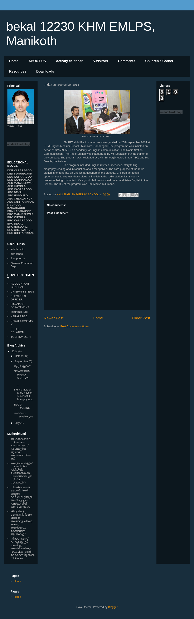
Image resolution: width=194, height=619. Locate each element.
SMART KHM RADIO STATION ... (24, 378)
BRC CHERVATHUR (20, 229)
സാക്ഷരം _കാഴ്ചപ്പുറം (23, 415)
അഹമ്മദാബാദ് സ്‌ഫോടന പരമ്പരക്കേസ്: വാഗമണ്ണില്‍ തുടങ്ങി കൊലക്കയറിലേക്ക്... (21, 448)
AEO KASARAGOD (19, 189)
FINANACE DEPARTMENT (20, 306)
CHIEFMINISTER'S (22, 291)
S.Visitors (100, 61)
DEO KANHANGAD (19, 179)
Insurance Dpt (19, 311)
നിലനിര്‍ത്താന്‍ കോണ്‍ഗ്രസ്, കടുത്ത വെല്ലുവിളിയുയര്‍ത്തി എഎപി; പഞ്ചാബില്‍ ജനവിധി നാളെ (21, 497)
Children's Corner (159, 61)
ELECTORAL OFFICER (19, 298)
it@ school (17, 253)
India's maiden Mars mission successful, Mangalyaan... (24, 394)
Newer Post (53, 318)
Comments (126, 61)
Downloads (45, 71)
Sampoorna (18, 258)
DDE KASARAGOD (19, 170)
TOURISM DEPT (21, 336)
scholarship (17, 249)
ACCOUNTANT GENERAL (20, 285)
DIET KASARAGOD (19, 173)
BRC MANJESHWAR (20, 214)
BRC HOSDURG (17, 226)
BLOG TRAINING (22, 406)
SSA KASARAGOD (19, 211)
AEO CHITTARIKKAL (20, 201)
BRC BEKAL (15, 223)
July (17, 422)
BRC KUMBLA (16, 217)
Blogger (112, 607)
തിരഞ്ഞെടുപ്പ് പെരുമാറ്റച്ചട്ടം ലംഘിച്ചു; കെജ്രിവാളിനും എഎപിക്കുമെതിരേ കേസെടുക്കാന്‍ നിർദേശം (22, 548)
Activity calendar (69, 61)
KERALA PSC (19, 316)
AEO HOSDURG (17, 195)
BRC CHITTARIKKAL (20, 233)
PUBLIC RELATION (17, 330)
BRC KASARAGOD (19, 220)
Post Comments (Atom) (74, 326)
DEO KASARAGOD (19, 176)
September (22, 361)
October (20, 356)
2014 (14, 351)
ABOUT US (37, 61)
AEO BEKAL (15, 192)
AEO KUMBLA (16, 186)
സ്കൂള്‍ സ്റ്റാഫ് (22, 366)
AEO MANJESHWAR (20, 183)
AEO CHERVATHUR (20, 198)
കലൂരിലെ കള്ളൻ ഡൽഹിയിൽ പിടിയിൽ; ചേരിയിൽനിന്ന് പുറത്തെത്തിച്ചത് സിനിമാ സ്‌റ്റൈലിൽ (22, 473)
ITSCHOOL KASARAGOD (16, 206)
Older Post (141, 318)
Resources (17, 71)
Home (13, 61)
